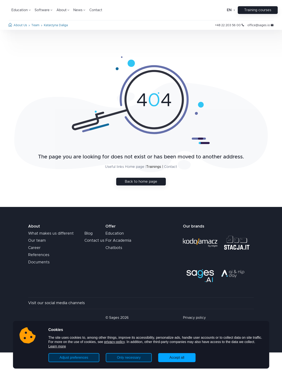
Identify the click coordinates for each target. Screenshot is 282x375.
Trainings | (154, 167)
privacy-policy (114, 342)
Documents (39, 262)
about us (20, 25)
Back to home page (141, 181)
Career (34, 248)
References (38, 255)
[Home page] (10, 25)
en (229, 10)
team (35, 25)
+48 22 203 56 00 (229, 25)
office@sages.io (260, 25)
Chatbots (113, 248)
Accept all (176, 357)
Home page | (135, 167)
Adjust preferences (73, 357)
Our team (37, 241)
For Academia (118, 241)
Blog (88, 233)
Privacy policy (194, 317)
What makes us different (51, 233)
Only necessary (128, 357)
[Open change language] (233, 10)
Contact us (94, 241)
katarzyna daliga (56, 25)
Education (114, 233)
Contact (95, 10)
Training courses (257, 10)
